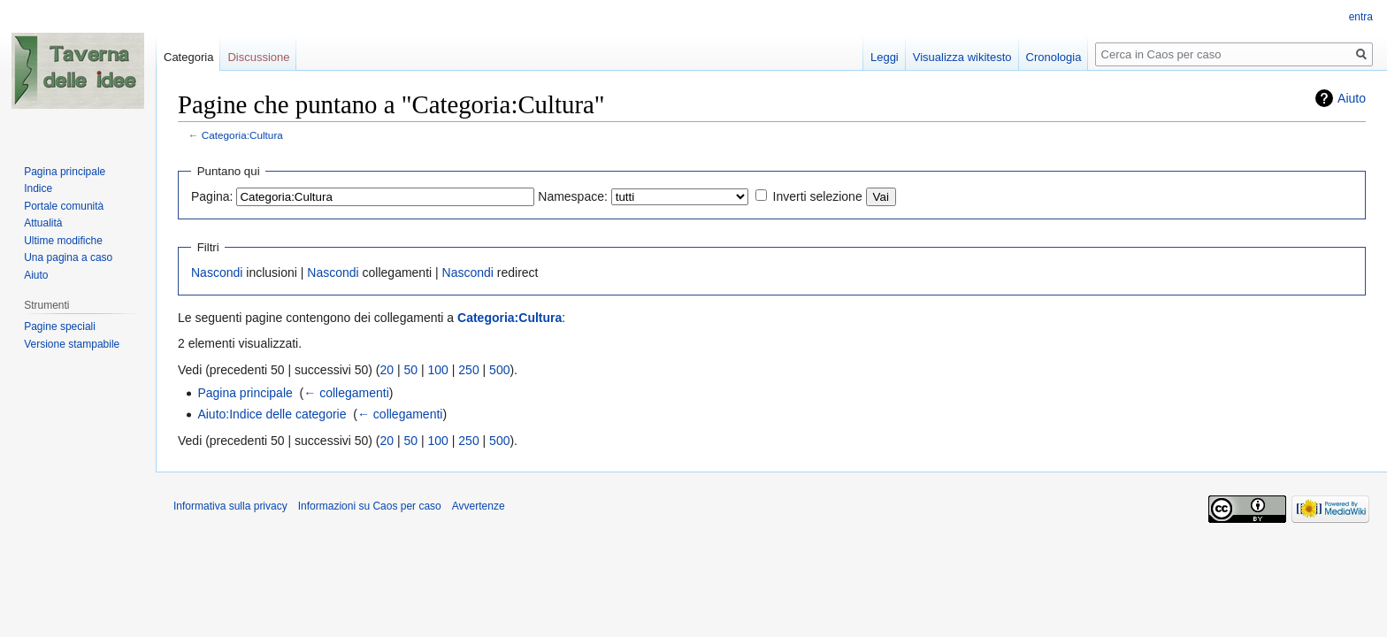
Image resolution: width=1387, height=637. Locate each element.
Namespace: (573, 196)
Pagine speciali (60, 326)
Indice (38, 188)
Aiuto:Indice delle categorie (271, 414)
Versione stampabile (71, 344)
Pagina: (212, 196)
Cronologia (1054, 57)
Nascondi (216, 272)
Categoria (188, 57)
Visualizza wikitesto (962, 57)
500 (499, 370)
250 (468, 370)
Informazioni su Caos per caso (369, 506)
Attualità (43, 223)
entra (1361, 17)
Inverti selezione (817, 196)
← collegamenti (346, 393)
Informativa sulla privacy (230, 506)
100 (438, 370)
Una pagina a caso (68, 257)
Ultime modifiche (63, 240)
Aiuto (1351, 98)
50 (411, 370)
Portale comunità (63, 206)
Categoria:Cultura (242, 135)
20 (387, 370)
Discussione (258, 57)
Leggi (884, 57)
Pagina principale (244, 393)
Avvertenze (478, 506)
